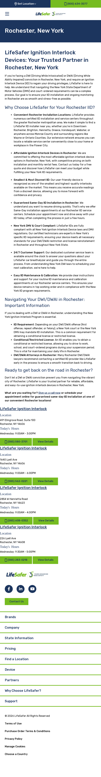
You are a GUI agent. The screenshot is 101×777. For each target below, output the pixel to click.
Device (10, 670)
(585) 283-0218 (16, 560)
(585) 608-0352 (16, 520)
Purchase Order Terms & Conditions (27, 731)
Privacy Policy (13, 738)
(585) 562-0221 (16, 481)
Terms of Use (13, 723)
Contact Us (16, 601)
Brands (10, 617)
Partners (12, 680)
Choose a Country (16, 754)
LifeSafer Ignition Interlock (23, 409)
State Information (19, 638)
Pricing (10, 648)
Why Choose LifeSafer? (23, 691)
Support (11, 701)
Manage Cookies (15, 746)
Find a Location (17, 659)
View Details (45, 441)
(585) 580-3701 (16, 442)
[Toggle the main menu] (7, 13)
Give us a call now (49, 392)
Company (12, 627)
